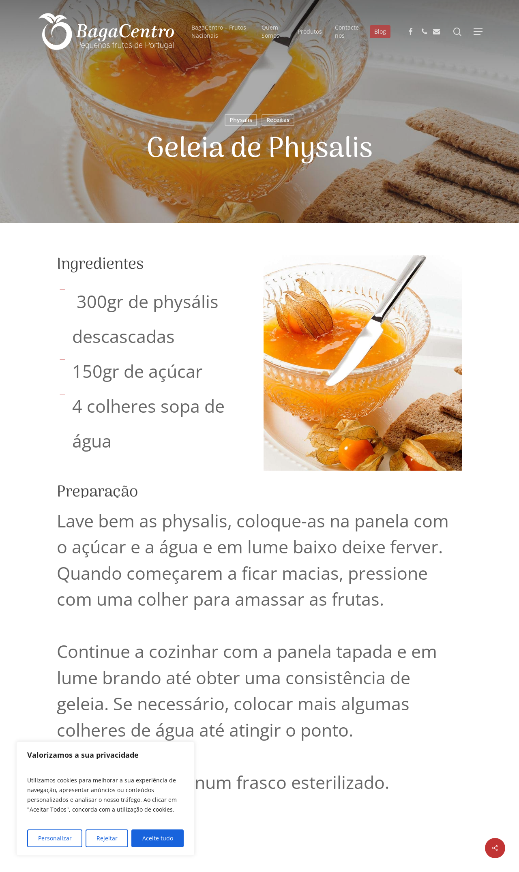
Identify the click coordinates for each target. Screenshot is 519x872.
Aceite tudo (157, 838)
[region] (105, 798)
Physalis (240, 120)
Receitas (278, 120)
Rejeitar (107, 838)
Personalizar (55, 838)
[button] (478, 32)
